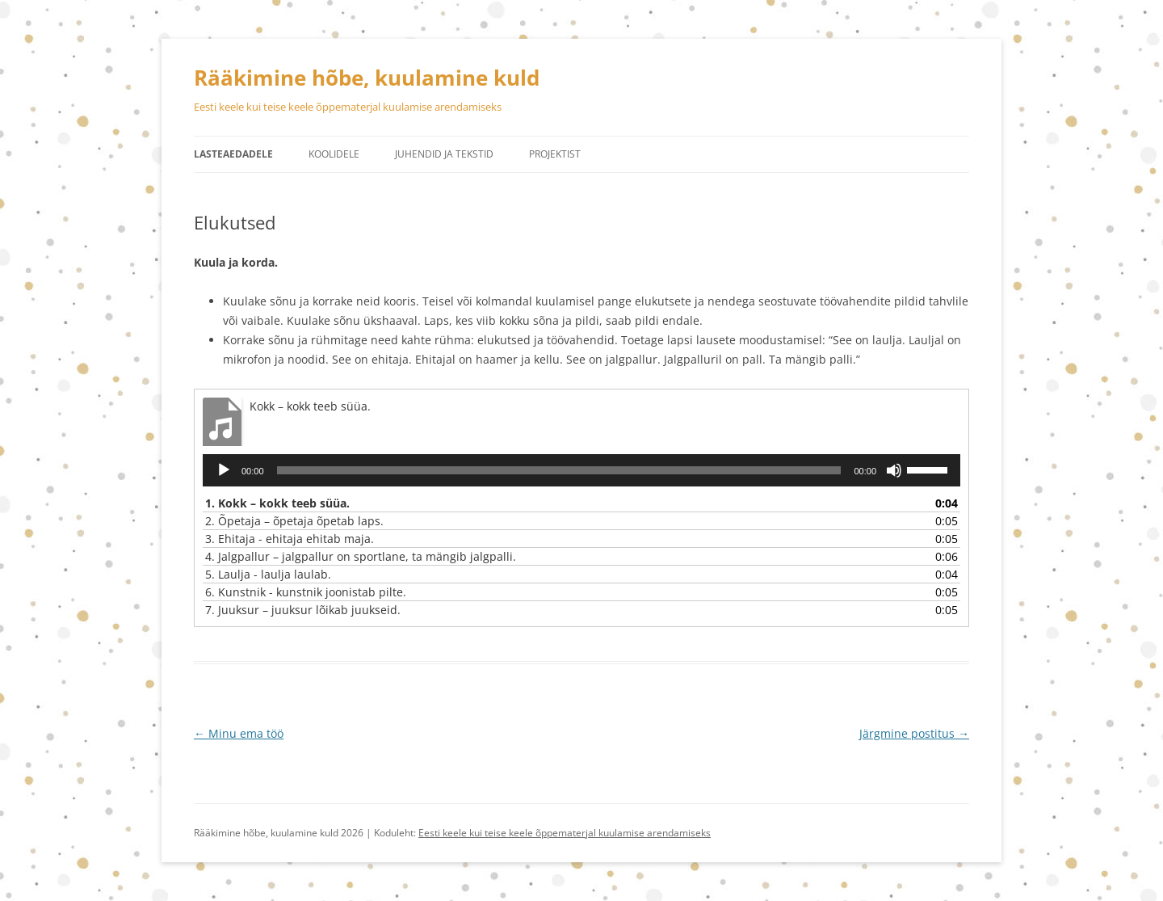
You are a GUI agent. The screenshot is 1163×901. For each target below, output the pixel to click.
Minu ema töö (238, 733)
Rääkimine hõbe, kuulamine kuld (367, 77)
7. (303, 609)
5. (268, 574)
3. (289, 538)
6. (305, 592)
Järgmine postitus (914, 733)
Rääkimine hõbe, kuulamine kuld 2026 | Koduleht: (306, 833)
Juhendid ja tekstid (444, 154)
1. (277, 503)
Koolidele (334, 154)
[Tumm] (894, 470)
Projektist (555, 154)
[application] (581, 470)
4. (360, 556)
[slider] (559, 470)
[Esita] (224, 470)
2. (294, 520)
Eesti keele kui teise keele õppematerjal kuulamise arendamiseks (564, 833)
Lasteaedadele (233, 154)
